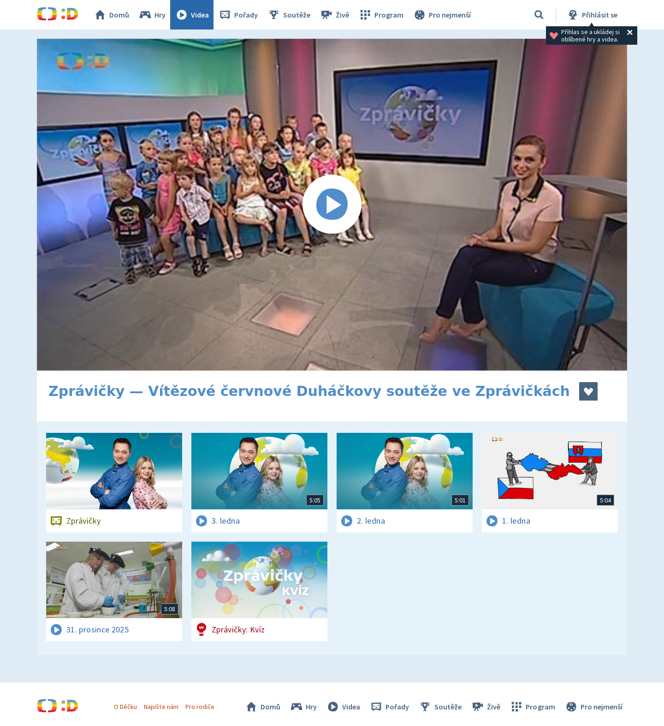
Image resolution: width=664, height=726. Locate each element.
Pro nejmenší (442, 15)
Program (380, 15)
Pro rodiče (199, 706)
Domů (111, 15)
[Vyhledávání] (539, 15)
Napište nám (161, 706)
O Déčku (125, 706)
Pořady (238, 15)
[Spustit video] (332, 205)
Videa (192, 15)
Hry (152, 15)
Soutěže (288, 15)
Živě (334, 15)
